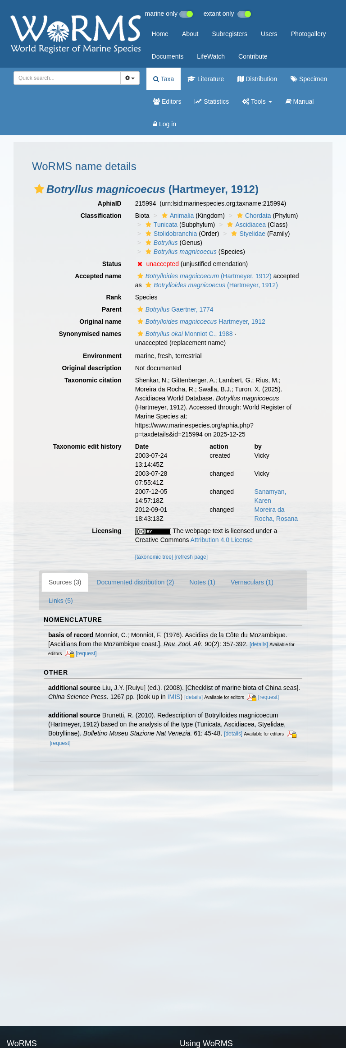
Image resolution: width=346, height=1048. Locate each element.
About (190, 33)
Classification (101, 215)
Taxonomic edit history (87, 446)
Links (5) (61, 600)
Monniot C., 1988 (184, 333)
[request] (86, 653)
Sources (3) (65, 582)
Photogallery (308, 33)
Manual (300, 101)
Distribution (257, 79)
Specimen (309, 79)
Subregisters (229, 33)
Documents (168, 56)
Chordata (253, 215)
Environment (102, 355)
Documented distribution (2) (135, 582)
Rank (113, 297)
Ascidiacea (245, 224)
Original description (91, 368)
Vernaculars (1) (252, 582)
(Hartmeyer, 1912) (203, 276)
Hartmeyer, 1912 (200, 321)
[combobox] (67, 78)
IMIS (174, 696)
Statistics (212, 101)
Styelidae (247, 233)
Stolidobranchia (170, 233)
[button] (39, 189)
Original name (100, 321)
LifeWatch (211, 56)
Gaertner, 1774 (174, 309)
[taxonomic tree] (154, 557)
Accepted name (98, 276)
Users (269, 33)
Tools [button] (257, 101)
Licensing (106, 530)
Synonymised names (90, 333)
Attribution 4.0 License (222, 539)
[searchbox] (64, 78)
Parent (112, 309)
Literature (205, 79)
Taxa (163, 79)
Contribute (253, 56)
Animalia (176, 215)
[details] (259, 644)
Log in (164, 124)
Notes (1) (202, 582)
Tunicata (160, 224)
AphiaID (110, 203)
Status (112, 263)
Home (160, 33)
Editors (167, 101)
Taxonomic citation (93, 380)
